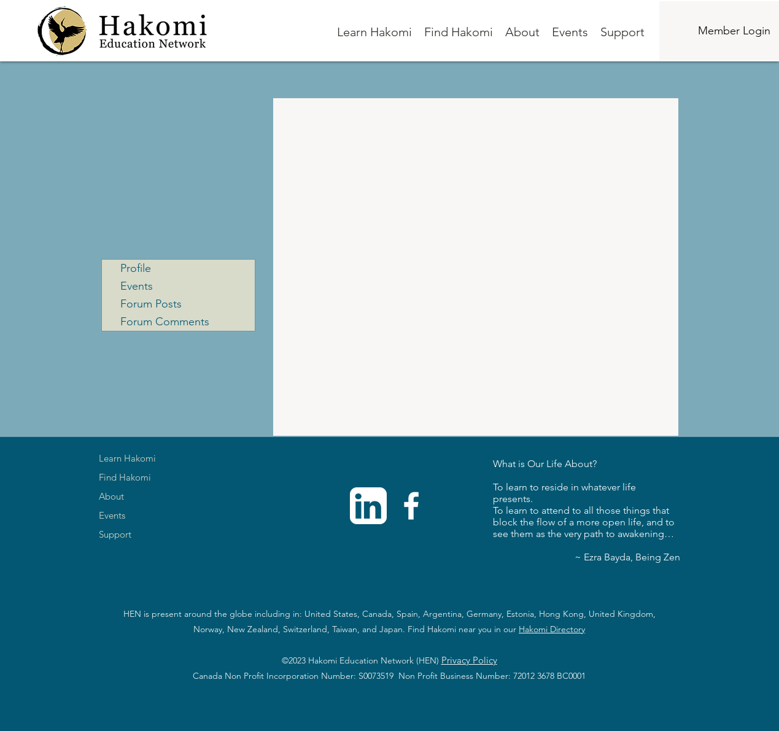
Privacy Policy (469, 660)
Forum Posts (151, 304)
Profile (135, 268)
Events (136, 286)
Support (115, 534)
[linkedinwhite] (368, 505)
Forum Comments (164, 321)
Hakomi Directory (552, 629)
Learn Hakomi (127, 458)
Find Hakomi (125, 477)
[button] (374, 32)
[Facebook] (411, 505)
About (111, 496)
